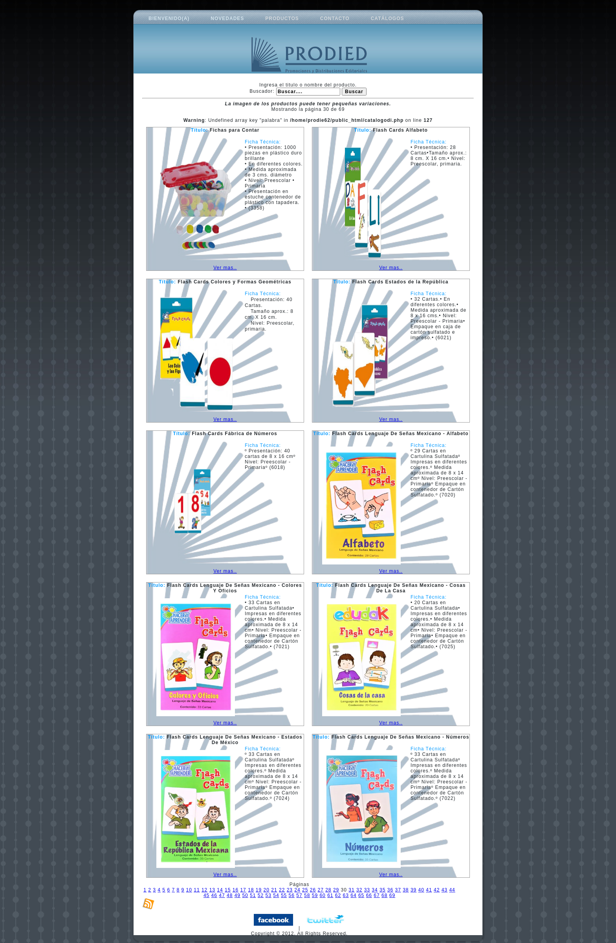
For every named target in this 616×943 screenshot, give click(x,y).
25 (305, 890)
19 (259, 890)
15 (228, 890)
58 (307, 895)
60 (322, 895)
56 (292, 895)
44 (452, 890)
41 (429, 890)
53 (268, 895)
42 (437, 890)
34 (375, 890)
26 (313, 890)
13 (212, 890)
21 (274, 890)
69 (392, 895)
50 (245, 895)
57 (299, 895)
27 (320, 890)
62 (338, 895)
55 (284, 895)
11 (197, 890)
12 (204, 890)
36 (390, 890)
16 (235, 890)
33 (367, 890)
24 (297, 890)
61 (330, 895)
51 (253, 895)
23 (290, 890)
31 (351, 890)
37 (398, 890)
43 (444, 890)
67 (377, 895)
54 (276, 895)
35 (382, 890)
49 (237, 895)
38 (406, 890)
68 (384, 895)
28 (328, 890)
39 (413, 890)
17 (243, 890)
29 (336, 890)
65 (361, 895)
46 (214, 895)
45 (206, 895)
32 (359, 890)
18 (251, 890)
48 (230, 895)
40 (421, 890)
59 (315, 895)
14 (220, 890)
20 (267, 890)
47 (222, 895)
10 (189, 890)
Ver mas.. (225, 267)
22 (282, 890)
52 (261, 895)
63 (346, 895)
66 (369, 895)
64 (353, 895)
